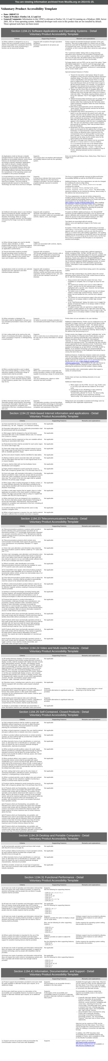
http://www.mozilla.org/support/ (86, 1046)
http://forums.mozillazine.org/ (85, 1049)
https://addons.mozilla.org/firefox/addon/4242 (79, 204)
